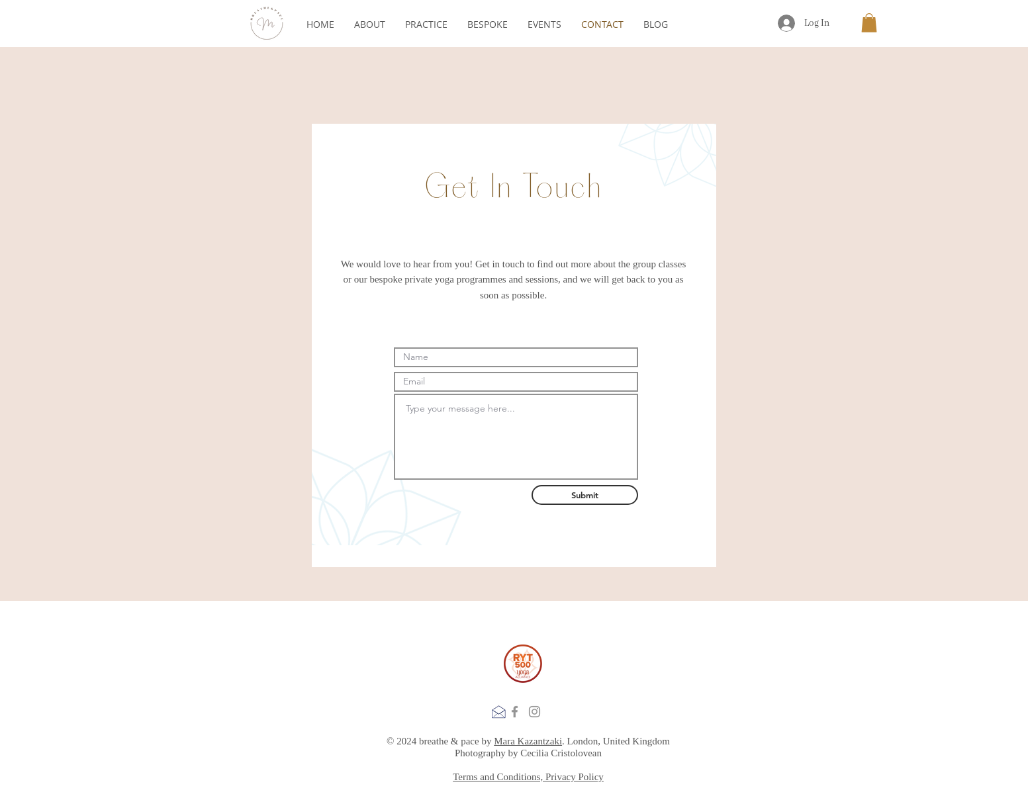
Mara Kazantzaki (528, 741)
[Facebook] (514, 711)
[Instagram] (534, 711)
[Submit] (585, 495)
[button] (869, 22)
